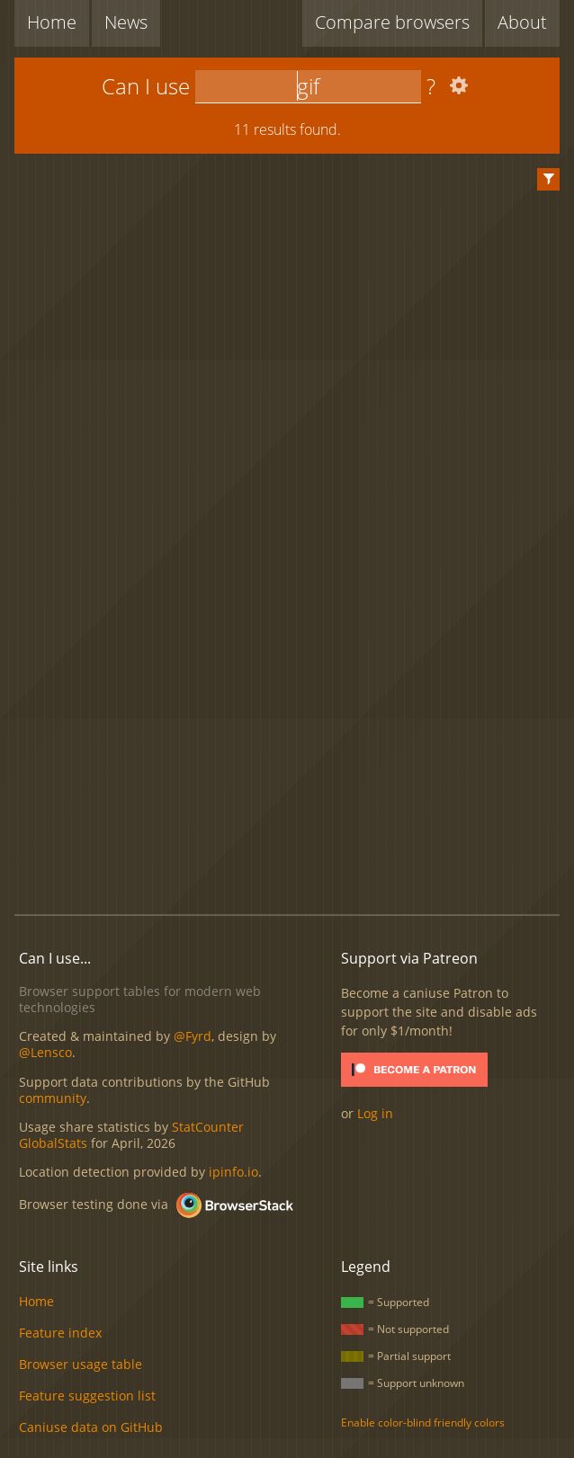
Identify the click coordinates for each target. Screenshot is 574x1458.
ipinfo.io (233, 1171)
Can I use (146, 86)
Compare (392, 22)
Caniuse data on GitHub (91, 1427)
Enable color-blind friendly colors (423, 1422)
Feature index (60, 1332)
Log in (375, 1113)
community (52, 1098)
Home (51, 22)
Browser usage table (80, 1364)
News (126, 22)
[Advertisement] (294, 754)
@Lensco (45, 1052)
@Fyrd (192, 1036)
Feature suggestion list (87, 1395)
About (522, 22)
